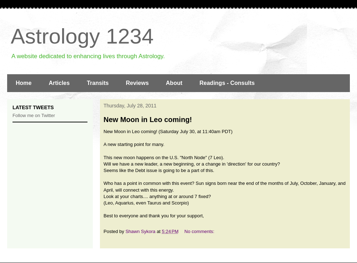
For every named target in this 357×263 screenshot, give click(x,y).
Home (23, 83)
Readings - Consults (227, 83)
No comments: (200, 231)
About (174, 83)
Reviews (137, 83)
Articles (59, 83)
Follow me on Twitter (33, 115)
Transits (98, 83)
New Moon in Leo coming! (148, 119)
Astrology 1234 (82, 36)
